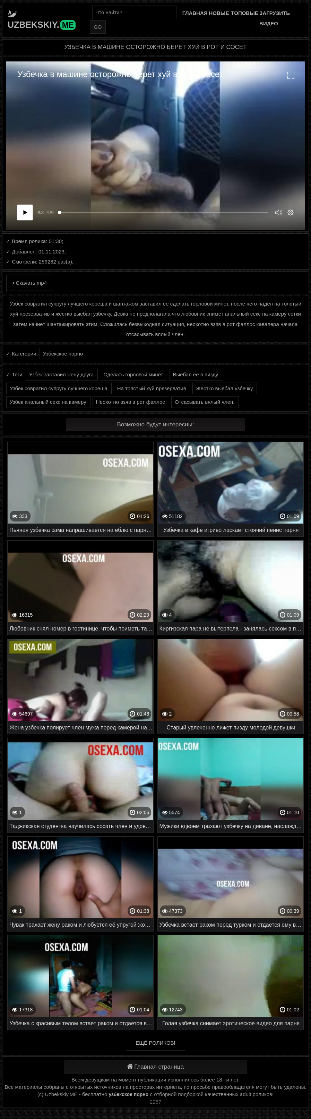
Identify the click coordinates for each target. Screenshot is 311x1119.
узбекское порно (128, 1094)
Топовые (244, 13)
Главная (195, 13)
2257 (155, 1102)
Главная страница (155, 1066)
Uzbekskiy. (42, 25)
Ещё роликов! (155, 1043)
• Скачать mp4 (29, 283)
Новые (219, 13)
